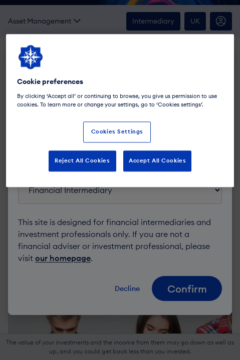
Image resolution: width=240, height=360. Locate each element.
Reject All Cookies (82, 160)
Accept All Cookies (157, 160)
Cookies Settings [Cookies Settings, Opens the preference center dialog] (117, 131)
